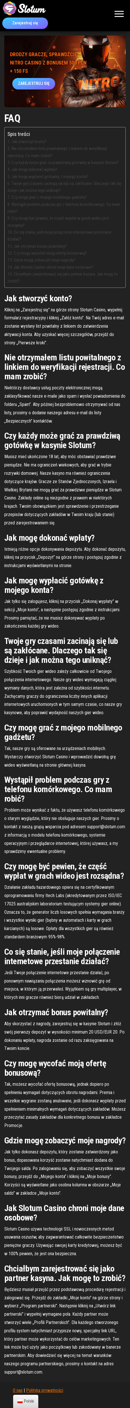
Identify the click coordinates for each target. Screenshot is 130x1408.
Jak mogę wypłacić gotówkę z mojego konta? (49, 176)
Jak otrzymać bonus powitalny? (40, 246)
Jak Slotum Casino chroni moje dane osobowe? (53, 267)
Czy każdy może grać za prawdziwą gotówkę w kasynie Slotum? (65, 162)
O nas (18, 1390)
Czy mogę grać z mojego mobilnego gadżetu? (49, 197)
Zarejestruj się (25, 23)
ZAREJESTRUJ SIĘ (33, 83)
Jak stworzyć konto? (29, 141)
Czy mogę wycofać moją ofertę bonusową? (50, 253)
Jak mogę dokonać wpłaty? (34, 169)
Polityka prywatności (44, 1390)
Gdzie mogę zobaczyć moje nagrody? (44, 260)
